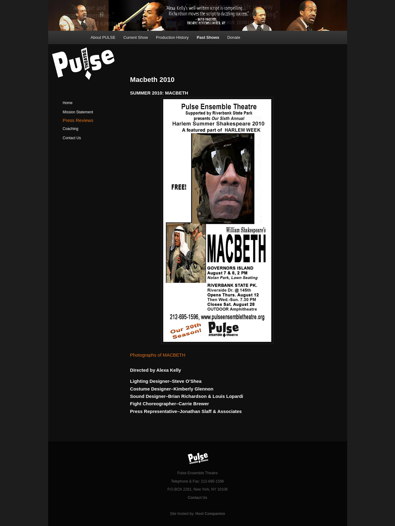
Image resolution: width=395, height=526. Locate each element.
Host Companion (210, 514)
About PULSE (103, 37)
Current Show (135, 37)
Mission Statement (78, 112)
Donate (233, 37)
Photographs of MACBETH (157, 355)
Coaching (70, 129)
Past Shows (208, 37)
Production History (172, 37)
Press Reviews (78, 120)
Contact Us (72, 138)
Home (68, 103)
